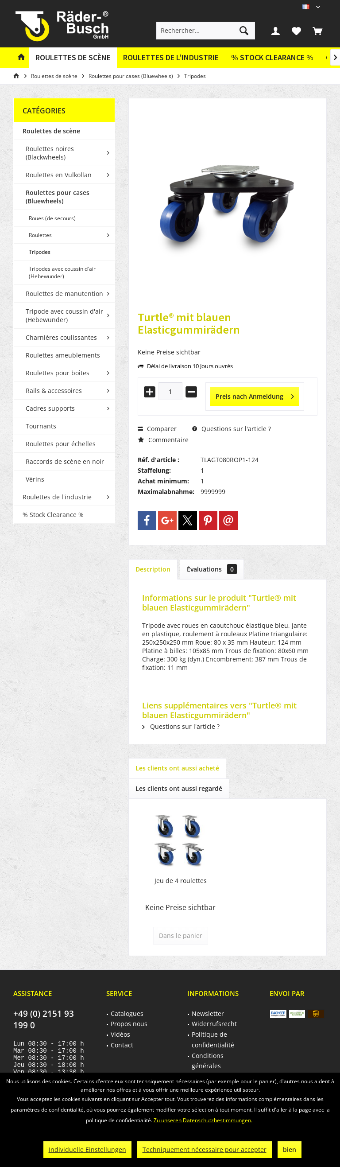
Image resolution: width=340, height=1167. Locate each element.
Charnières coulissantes (61, 337)
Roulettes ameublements (63, 355)
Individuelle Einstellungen (87, 1149)
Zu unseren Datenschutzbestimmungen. (203, 1120)
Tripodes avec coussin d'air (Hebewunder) (62, 272)
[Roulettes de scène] (73, 57)
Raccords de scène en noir (65, 461)
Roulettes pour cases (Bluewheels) (57, 196)
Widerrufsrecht (214, 1023)
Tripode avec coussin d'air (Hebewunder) (64, 315)
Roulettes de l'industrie (57, 497)
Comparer (157, 428)
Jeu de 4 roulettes (181, 880)
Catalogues (127, 1013)
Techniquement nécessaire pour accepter (205, 1149)
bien (289, 1149)
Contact (122, 1045)
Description (152, 569)
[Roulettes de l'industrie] (171, 57)
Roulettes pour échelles (61, 444)
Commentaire (163, 440)
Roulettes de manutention (64, 293)
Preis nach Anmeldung (255, 395)
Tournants (41, 426)
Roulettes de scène (51, 131)
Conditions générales (208, 1060)
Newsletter (208, 1013)
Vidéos (120, 1034)
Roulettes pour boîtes (57, 373)
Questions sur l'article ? (231, 428)
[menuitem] (317, 30)
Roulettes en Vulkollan (59, 175)
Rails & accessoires (54, 390)
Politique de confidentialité (213, 1039)
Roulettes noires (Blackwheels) (50, 152)
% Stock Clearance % (53, 514)
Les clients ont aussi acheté (177, 768)
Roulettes (40, 235)
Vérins (35, 479)
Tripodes (39, 252)
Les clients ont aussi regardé (178, 788)
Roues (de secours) (52, 218)
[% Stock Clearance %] (272, 57)
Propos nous (129, 1023)
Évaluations (212, 569)
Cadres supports (50, 408)
